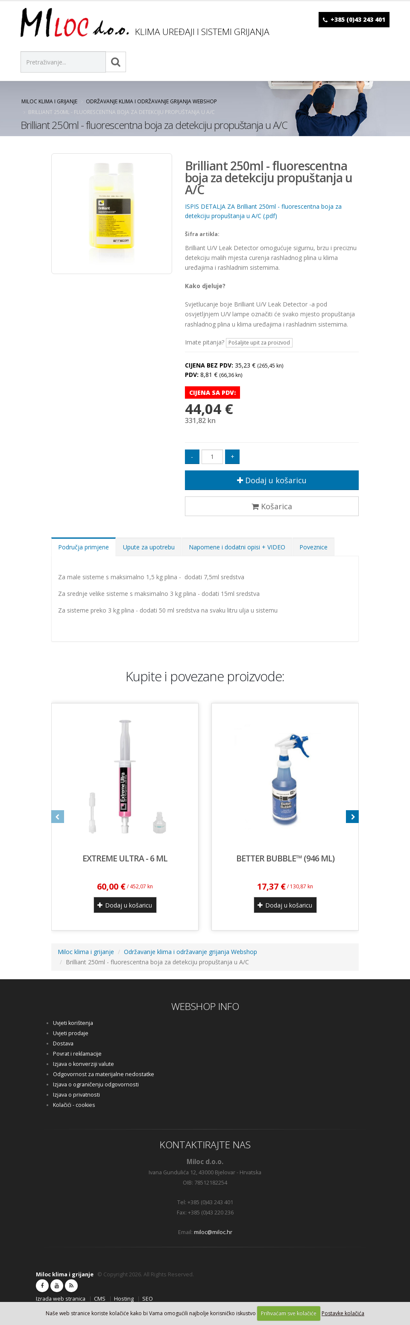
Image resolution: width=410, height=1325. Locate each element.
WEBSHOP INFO (205, 1006)
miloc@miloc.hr (213, 1232)
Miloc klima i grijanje (49, 101)
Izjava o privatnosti (76, 1094)
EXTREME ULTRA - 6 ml (124, 858)
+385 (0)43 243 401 (358, 19)
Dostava (63, 1043)
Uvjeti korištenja (73, 1023)
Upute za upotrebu (149, 547)
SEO (147, 1298)
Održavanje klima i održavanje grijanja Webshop (151, 101)
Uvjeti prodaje (70, 1033)
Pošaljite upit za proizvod (259, 342)
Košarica (272, 506)
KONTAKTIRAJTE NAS (205, 1144)
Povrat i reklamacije (77, 1053)
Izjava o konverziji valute (83, 1064)
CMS (99, 1298)
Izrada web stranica (60, 1298)
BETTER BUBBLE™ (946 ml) (285, 858)
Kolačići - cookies (74, 1105)
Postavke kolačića (343, 1313)
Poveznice (313, 547)
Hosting (124, 1298)
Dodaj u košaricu (272, 480)
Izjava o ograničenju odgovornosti (96, 1084)
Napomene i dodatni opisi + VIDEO (237, 547)
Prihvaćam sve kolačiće (288, 1313)
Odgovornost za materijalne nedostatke (103, 1074)
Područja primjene (83, 547)
